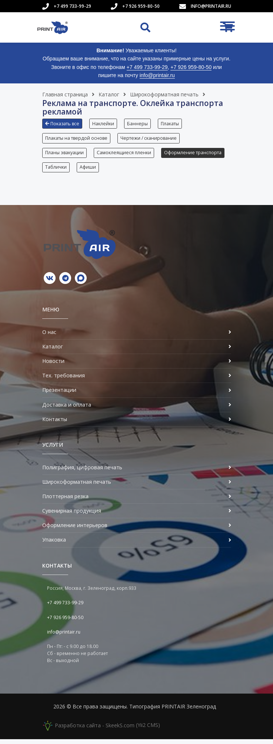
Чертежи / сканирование (149, 139)
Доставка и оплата (66, 409)
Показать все (62, 123)
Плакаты (172, 123)
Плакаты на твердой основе (76, 139)
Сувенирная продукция (71, 515)
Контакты (54, 423)
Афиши (160, 171)
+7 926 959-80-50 (141, 6)
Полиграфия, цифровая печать (82, 471)
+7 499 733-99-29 (72, 6)
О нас (49, 336)
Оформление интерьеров (74, 529)
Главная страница (65, 94)
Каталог (109, 94)
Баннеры (139, 123)
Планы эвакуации (64, 155)
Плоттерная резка (65, 500)
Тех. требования (63, 380)
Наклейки (104, 123)
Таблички (127, 171)
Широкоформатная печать (164, 94)
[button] (64, 126)
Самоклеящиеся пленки (124, 155)
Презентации (59, 394)
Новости (53, 365)
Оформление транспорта (74, 171)
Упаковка (54, 544)
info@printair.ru (211, 6)
